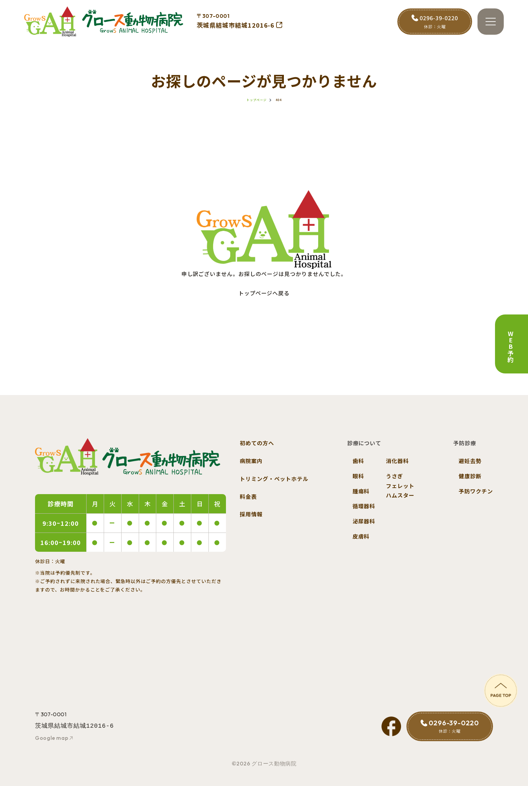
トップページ (256, 100)
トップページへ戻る (264, 293)
